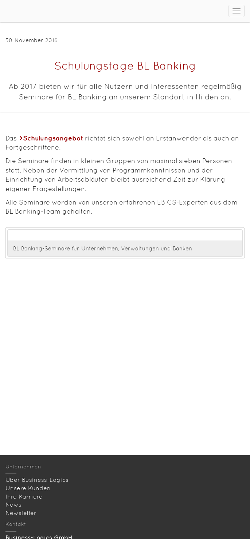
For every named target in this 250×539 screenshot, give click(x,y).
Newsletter (20, 513)
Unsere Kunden (28, 488)
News (13, 504)
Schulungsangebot (53, 138)
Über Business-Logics (37, 479)
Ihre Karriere (24, 496)
